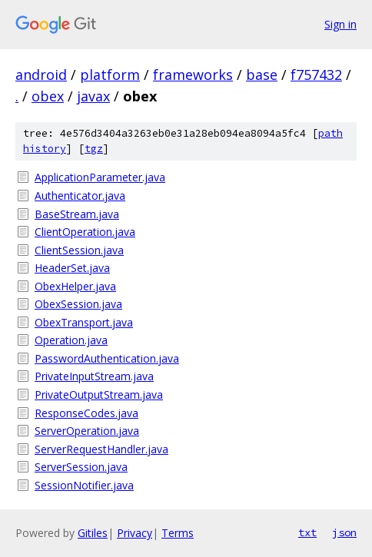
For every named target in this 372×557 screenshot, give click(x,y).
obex (48, 96)
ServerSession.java (81, 466)
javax (93, 96)
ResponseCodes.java (86, 413)
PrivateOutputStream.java (99, 394)
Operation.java (71, 340)
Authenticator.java (80, 195)
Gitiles (93, 533)
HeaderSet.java (72, 267)
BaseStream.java (77, 214)
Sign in (340, 24)
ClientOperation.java (85, 231)
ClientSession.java (79, 250)
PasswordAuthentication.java (107, 358)
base (261, 74)
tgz (94, 148)
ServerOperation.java (87, 430)
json (344, 532)
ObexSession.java (78, 304)
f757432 (316, 74)
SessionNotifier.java (84, 485)
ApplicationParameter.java (100, 177)
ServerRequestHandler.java (101, 449)
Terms (177, 533)
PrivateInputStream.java (94, 376)
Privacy (134, 533)
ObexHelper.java (75, 286)
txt (307, 532)
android (41, 74)
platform (110, 74)
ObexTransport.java (84, 322)
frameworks (193, 74)
